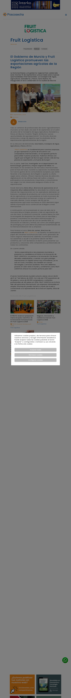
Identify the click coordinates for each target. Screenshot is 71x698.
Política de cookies (25, 344)
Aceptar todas (35, 350)
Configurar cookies (35, 360)
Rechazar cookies (35, 355)
